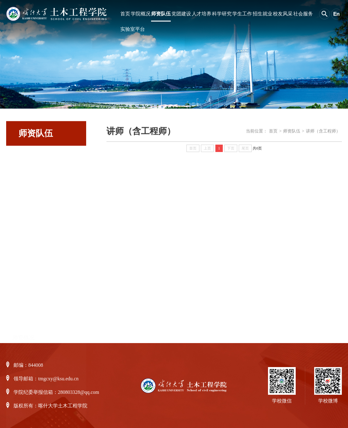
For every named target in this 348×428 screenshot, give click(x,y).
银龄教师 (23, 185)
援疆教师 (23, 205)
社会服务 (303, 13)
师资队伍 (161, 13)
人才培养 (201, 13)
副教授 (20, 288)
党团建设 (181, 13)
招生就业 (262, 13)
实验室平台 (132, 29)
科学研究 (222, 13)
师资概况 (23, 164)
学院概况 (140, 13)
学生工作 (242, 13)
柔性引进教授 (29, 226)
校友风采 (283, 13)
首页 (125, 13)
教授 (17, 267)
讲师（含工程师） (34, 309)
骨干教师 (23, 329)
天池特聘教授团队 (34, 247)
